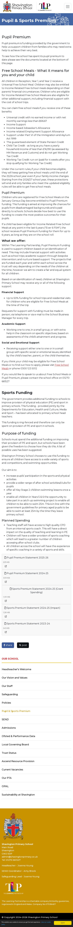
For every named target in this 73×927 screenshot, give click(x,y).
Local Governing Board (15, 744)
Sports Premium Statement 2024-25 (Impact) (32, 608)
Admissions (9, 727)
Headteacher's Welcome (16, 669)
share (8, 645)
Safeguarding (10, 694)
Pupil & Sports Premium (16, 711)
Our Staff (7, 686)
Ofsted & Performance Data (18, 736)
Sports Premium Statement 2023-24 (27, 623)
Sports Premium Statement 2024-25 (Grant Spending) (36, 590)
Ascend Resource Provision (18, 761)
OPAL (5, 786)
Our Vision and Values (14, 677)
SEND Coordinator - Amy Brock (19, 871)
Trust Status (9, 753)
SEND (5, 719)
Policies (6, 702)
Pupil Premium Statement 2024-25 (26, 573)
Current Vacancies (12, 769)
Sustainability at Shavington (18, 794)
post (23, 645)
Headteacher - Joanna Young (17, 865)
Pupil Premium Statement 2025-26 (26, 557)
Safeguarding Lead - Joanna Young (20, 876)
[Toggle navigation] (67, 6)
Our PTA (7, 778)
